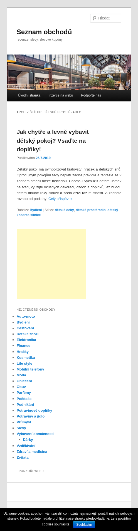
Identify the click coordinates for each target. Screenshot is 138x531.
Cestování (25, 328)
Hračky (23, 352)
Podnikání (25, 404)
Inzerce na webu (60, 95)
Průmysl (24, 422)
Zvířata (23, 457)
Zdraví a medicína (32, 452)
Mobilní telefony (30, 369)
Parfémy (24, 393)
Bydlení (36, 210)
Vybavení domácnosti (35, 434)
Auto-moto (26, 316)
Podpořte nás (91, 95)
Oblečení (24, 381)
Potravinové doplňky (34, 410)
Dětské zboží (28, 334)
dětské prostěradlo (90, 210)
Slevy (21, 428)
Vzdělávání (26, 446)
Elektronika (26, 340)
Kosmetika (26, 357)
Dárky (28, 440)
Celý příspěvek (62, 199)
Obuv (21, 387)
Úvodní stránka (29, 95)
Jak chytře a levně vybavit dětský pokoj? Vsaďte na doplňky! (53, 140)
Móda (21, 375)
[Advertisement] (51, 264)
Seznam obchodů (44, 32)
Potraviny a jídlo (31, 416)
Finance (23, 346)
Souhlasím (84, 525)
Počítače (24, 399)
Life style (24, 363)
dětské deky (64, 210)
